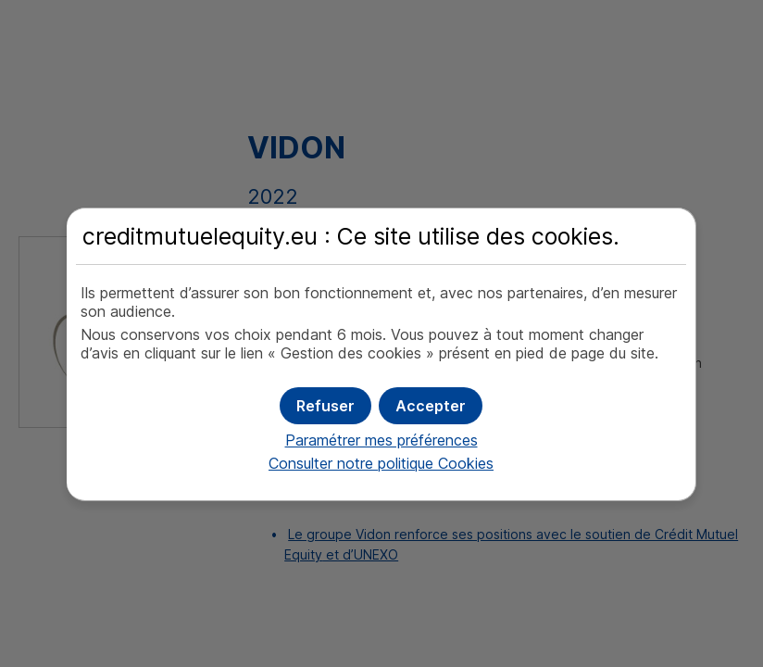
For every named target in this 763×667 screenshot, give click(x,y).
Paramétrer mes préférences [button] (381, 440)
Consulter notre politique (381, 463)
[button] (430, 405)
